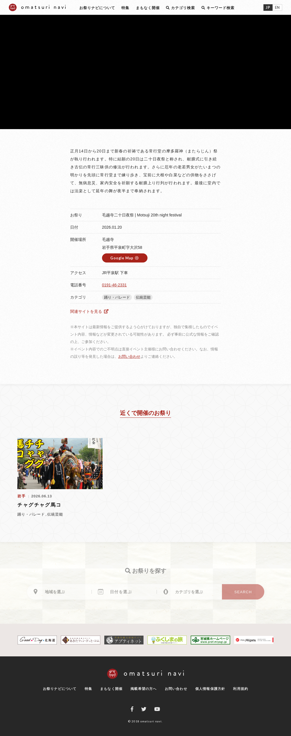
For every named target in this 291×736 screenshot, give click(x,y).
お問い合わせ (129, 356)
